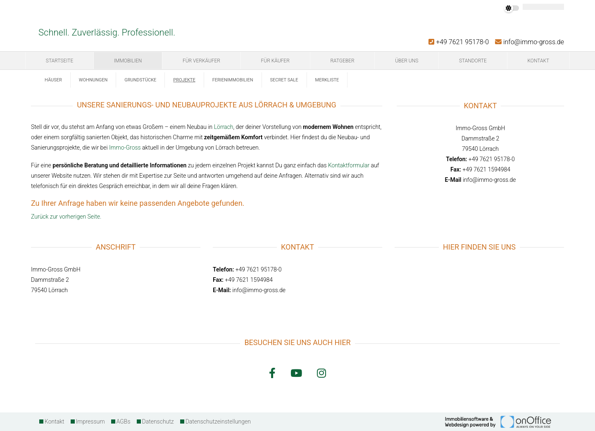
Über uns (406, 61)
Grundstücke (140, 80)
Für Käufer (275, 61)
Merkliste (327, 80)
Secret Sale (284, 80)
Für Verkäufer (201, 61)
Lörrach (223, 127)
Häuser (53, 80)
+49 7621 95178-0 (458, 42)
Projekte (184, 80)
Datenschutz (158, 421)
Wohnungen (93, 80)
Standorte (473, 61)
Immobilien (128, 61)
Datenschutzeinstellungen (218, 421)
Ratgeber (342, 61)
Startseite (59, 61)
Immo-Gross (125, 147)
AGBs (124, 421)
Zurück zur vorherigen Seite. (66, 216)
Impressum (90, 421)
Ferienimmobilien (232, 80)
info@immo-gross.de (529, 42)
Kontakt (538, 61)
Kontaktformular (348, 165)
